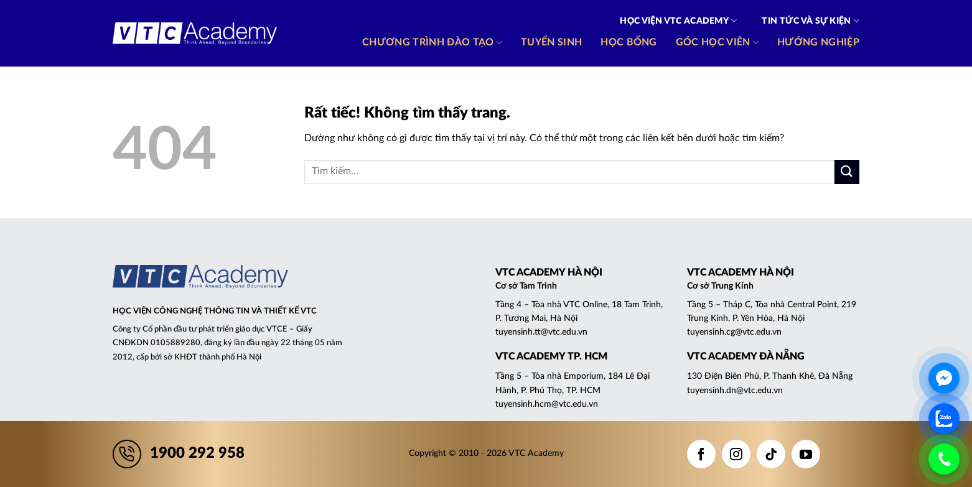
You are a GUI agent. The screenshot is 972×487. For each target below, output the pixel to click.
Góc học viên (717, 43)
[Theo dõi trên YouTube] (806, 454)
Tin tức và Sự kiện (810, 21)
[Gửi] (846, 172)
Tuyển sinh (551, 42)
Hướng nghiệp (818, 42)
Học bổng (628, 42)
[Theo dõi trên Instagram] (736, 454)
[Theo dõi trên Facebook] (701, 454)
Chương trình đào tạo (432, 43)
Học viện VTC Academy (678, 21)
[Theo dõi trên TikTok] (771, 454)
